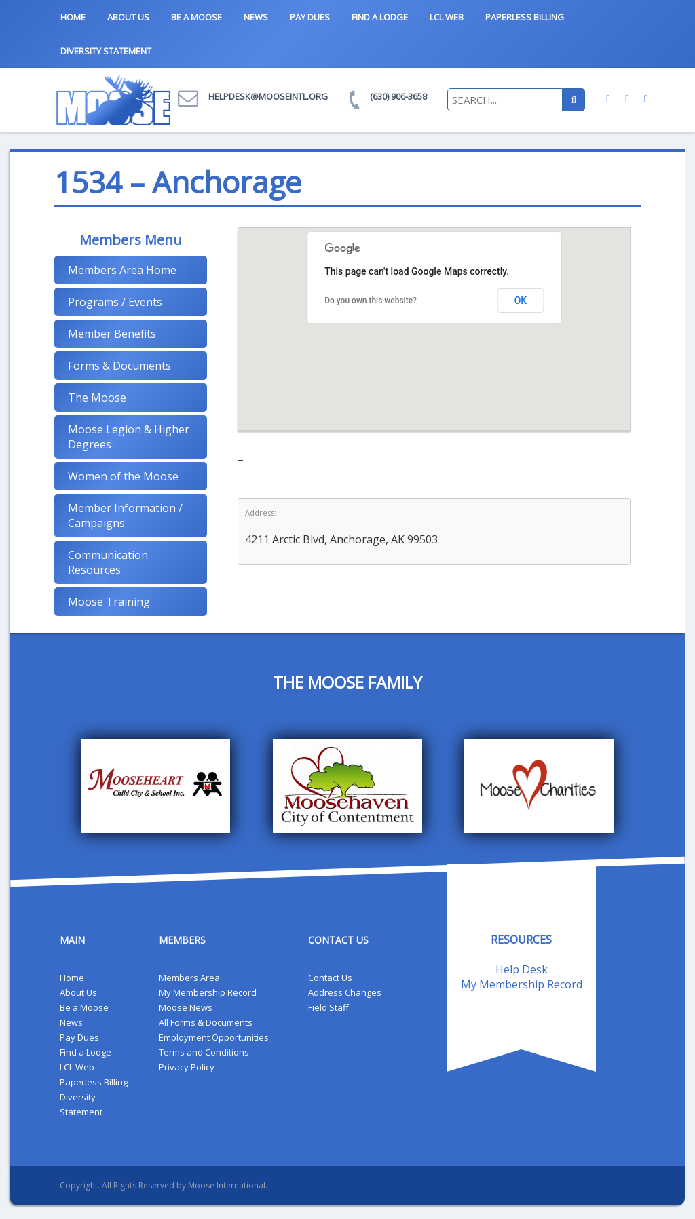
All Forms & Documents (205, 1022)
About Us (128, 17)
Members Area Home (122, 270)
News (256, 17)
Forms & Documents (119, 365)
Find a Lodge (380, 17)
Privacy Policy (186, 1067)
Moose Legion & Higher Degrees (128, 437)
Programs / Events (115, 301)
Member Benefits (112, 333)
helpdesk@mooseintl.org (268, 96)
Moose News (185, 1007)
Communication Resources (108, 562)
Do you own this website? (370, 300)
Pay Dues (310, 17)
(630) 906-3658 (398, 96)
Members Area (189, 977)
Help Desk (521, 969)
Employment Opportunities (214, 1037)
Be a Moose (196, 17)
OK (520, 300)
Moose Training (109, 601)
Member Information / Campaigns (125, 515)
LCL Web (447, 17)
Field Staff (328, 1007)
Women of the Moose (123, 476)
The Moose (97, 397)
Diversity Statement (105, 51)
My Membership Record (208, 992)
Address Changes (344, 992)
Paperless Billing (524, 17)
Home (73, 17)
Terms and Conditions (204, 1052)
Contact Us (330, 977)
